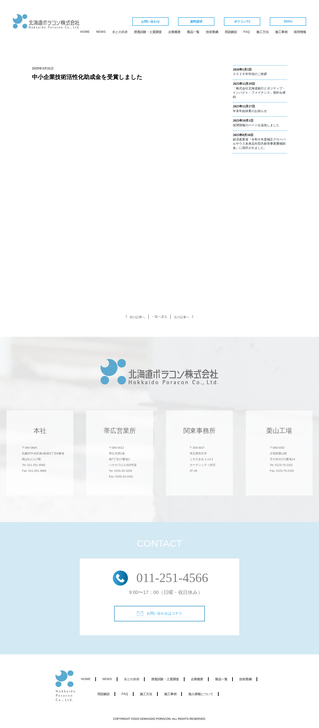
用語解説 (231, 32)
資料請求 (196, 21)
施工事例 (281, 32)
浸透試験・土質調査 (148, 32)
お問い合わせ (150, 21)
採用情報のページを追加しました (256, 125)
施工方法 (262, 32)
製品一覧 (193, 32)
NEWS (101, 32)
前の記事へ (137, 317)
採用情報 (300, 32)
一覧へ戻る (159, 316)
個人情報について (200, 694)
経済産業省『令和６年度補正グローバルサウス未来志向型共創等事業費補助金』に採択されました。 (259, 144)
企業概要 (174, 32)
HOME (85, 32)
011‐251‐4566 (172, 578)
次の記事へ (181, 317)
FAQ (246, 32)
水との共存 (120, 32)
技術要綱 (212, 32)
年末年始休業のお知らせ (250, 111)
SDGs (288, 21)
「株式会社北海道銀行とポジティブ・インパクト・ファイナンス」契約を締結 (259, 93)
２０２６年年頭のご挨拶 (250, 74)
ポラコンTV (242, 21)
